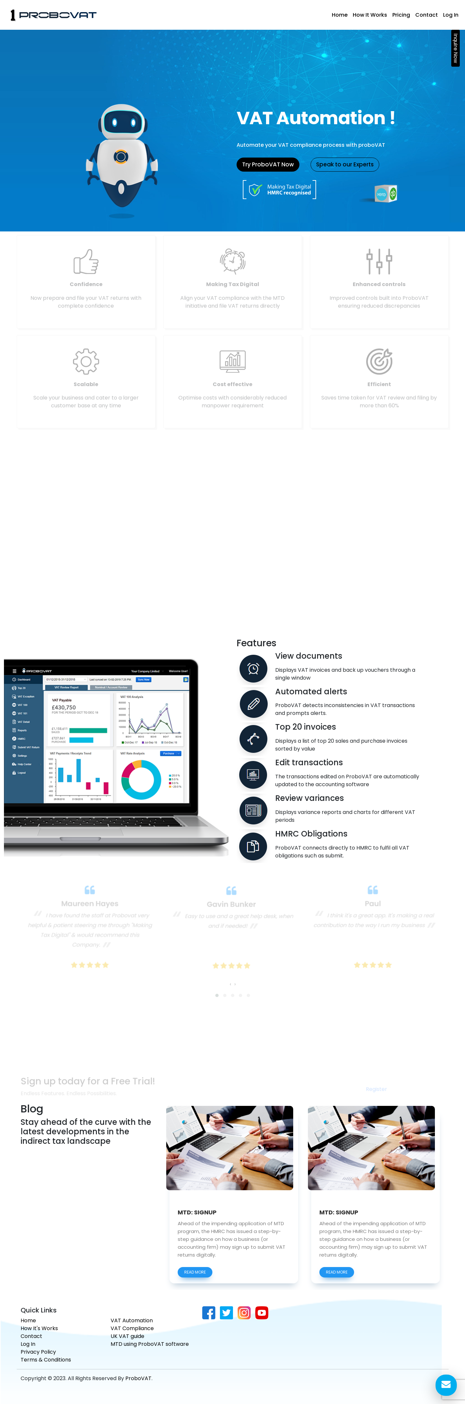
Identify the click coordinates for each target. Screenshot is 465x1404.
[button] (217, 989)
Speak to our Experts (345, 164)
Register (376, 1094)
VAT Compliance (132, 1328)
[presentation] (230, 979)
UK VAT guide (127, 1336)
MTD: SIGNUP (197, 1222)
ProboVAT (138, 1378)
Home (340, 15)
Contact (426, 15)
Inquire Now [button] (455, 48)
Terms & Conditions (46, 1359)
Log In (450, 15)
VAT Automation (132, 1320)
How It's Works (39, 1328)
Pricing (401, 15)
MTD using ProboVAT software (150, 1344)
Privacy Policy (38, 1352)
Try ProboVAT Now (268, 164)
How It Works (370, 15)
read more (195, 1281)
